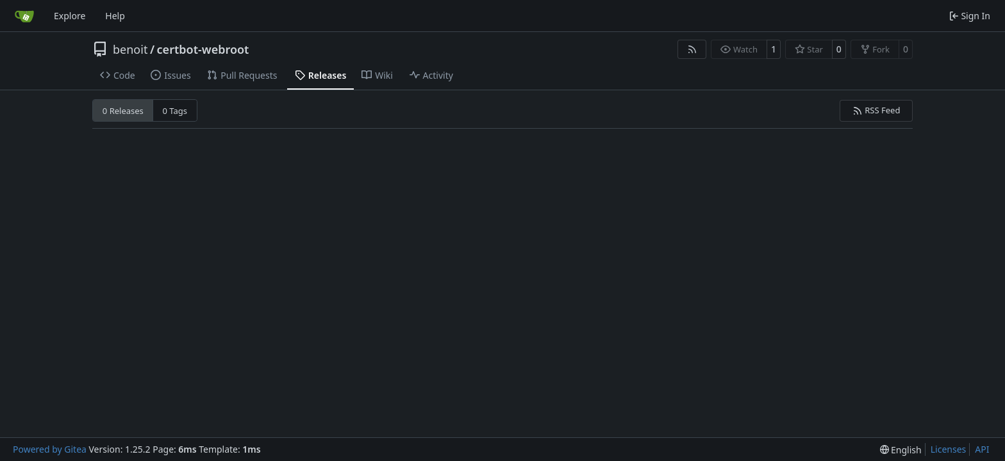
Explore (69, 16)
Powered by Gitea (50, 449)
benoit (130, 49)
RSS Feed (876, 110)
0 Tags (175, 111)
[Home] (24, 16)
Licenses (949, 449)
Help (115, 16)
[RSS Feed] (692, 49)
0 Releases (123, 111)
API (982, 449)
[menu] (901, 450)
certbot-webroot (203, 49)
